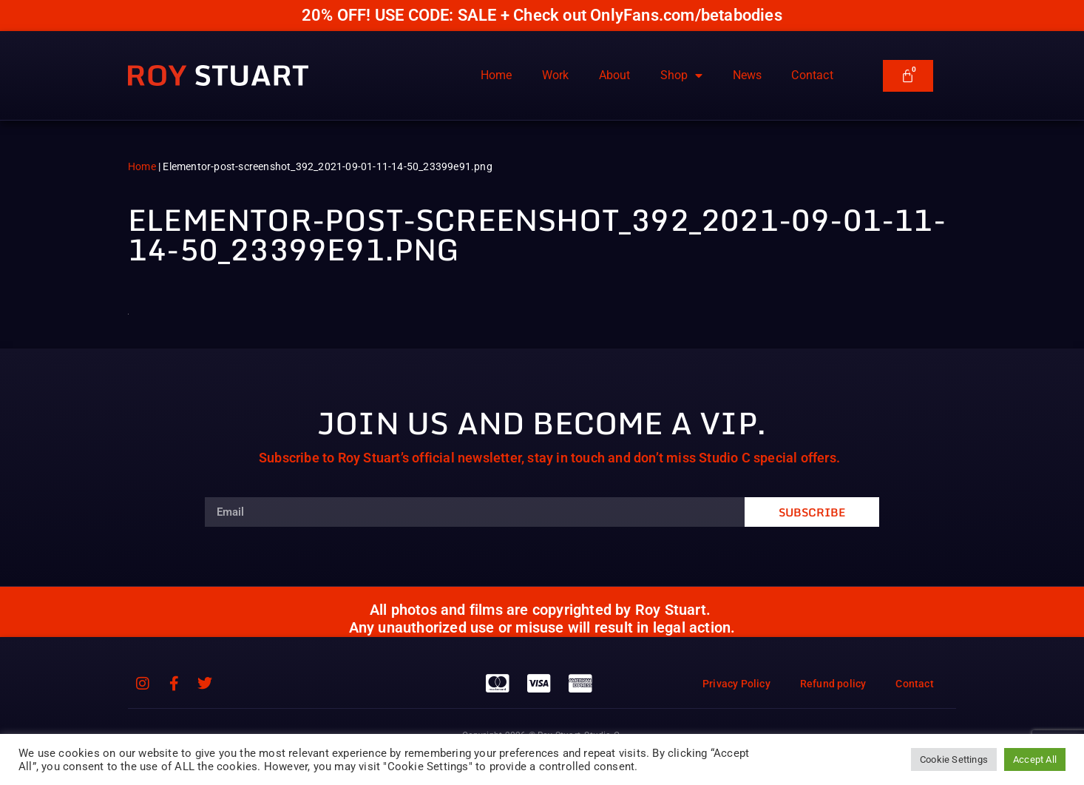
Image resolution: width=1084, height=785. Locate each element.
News (747, 75)
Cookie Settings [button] (954, 759)
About (615, 75)
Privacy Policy (736, 684)
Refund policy (833, 684)
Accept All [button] (1035, 759)
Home (496, 75)
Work (555, 75)
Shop (681, 75)
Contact (812, 75)
